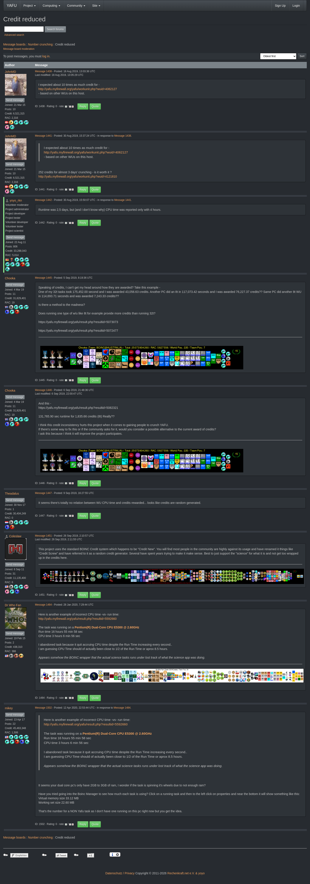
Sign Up (280, 5)
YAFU (12, 5)
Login (296, 5)
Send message (14, 100)
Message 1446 (43, 390)
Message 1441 (43, 135)
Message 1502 (43, 707)
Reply (83, 106)
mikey (9, 708)
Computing (51, 5)
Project (29, 5)
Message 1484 (43, 604)
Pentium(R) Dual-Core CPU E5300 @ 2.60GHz (107, 627)
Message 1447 (43, 493)
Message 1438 (43, 71)
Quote (95, 106)
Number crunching (40, 44)
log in (45, 56)
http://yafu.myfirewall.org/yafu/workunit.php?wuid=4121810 (78, 176)
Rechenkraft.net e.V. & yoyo (186, 873)
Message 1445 (43, 277)
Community (76, 5)
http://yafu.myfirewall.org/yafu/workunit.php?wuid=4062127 (78, 89)
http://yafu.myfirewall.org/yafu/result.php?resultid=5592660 (78, 618)
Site (96, 5)
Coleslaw (15, 536)
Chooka (10, 278)
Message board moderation (18, 48)
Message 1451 (43, 535)
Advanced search (14, 34)
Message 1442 (43, 199)
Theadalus (12, 493)
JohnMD (10, 71)
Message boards (14, 44)
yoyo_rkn (16, 200)
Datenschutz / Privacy (119, 873)
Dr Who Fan (13, 605)
